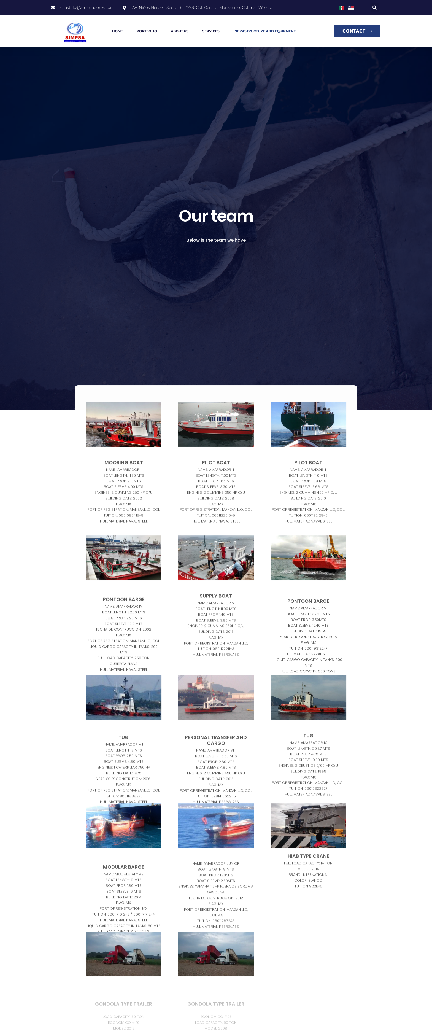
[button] (375, 7)
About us (179, 31)
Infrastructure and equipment (264, 31)
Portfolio (147, 31)
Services (211, 31)
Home (117, 31)
